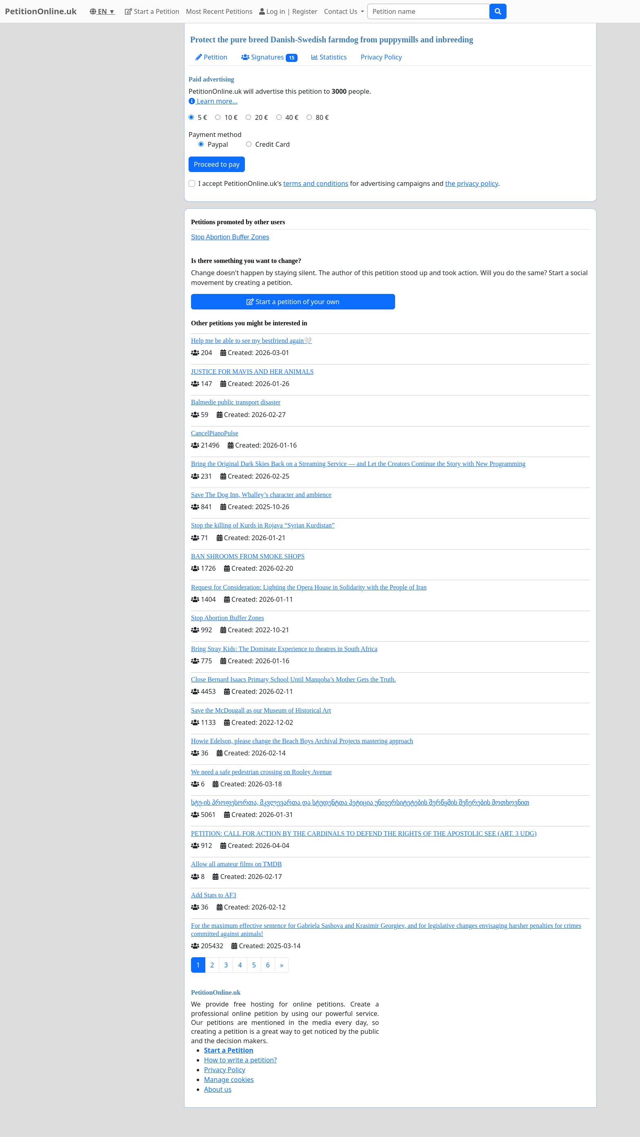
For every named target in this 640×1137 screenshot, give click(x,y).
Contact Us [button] (341, 11)
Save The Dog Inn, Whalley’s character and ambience (261, 494)
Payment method (215, 134)
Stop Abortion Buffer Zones (230, 237)
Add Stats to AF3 (213, 895)
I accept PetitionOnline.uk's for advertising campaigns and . (349, 183)
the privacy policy (471, 183)
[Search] (428, 11)
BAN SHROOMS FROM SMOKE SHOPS (247, 556)
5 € (202, 117)
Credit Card (272, 144)
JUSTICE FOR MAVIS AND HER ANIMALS (252, 371)
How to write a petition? (240, 1059)
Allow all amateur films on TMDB (236, 864)
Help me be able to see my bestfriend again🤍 (251, 340)
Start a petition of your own (293, 301)
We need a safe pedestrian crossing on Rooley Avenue (261, 771)
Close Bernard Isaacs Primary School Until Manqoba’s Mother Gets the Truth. (293, 679)
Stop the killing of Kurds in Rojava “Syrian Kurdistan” (263, 525)
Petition (211, 57)
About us (217, 1089)
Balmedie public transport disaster (235, 402)
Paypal (218, 144)
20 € (261, 117)
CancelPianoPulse (214, 433)
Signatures (269, 57)
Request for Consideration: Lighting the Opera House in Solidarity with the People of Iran (309, 587)
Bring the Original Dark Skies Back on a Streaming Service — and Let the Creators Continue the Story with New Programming (358, 463)
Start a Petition (152, 11)
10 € (231, 117)
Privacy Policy (381, 57)
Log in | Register (288, 11)
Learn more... (213, 101)
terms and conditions (315, 183)
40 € (291, 117)
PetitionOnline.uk (41, 11)
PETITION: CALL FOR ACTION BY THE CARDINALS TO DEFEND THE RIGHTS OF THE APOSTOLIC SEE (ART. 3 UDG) (363, 833)
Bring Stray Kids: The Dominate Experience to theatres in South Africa (284, 648)
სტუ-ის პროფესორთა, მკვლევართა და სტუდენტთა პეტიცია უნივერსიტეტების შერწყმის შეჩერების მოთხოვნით (360, 802)
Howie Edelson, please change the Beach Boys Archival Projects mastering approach (302, 740)
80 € (322, 117)
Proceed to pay (217, 164)
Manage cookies (229, 1079)
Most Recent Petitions (219, 11)
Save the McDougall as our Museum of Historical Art (261, 710)
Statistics (329, 57)
